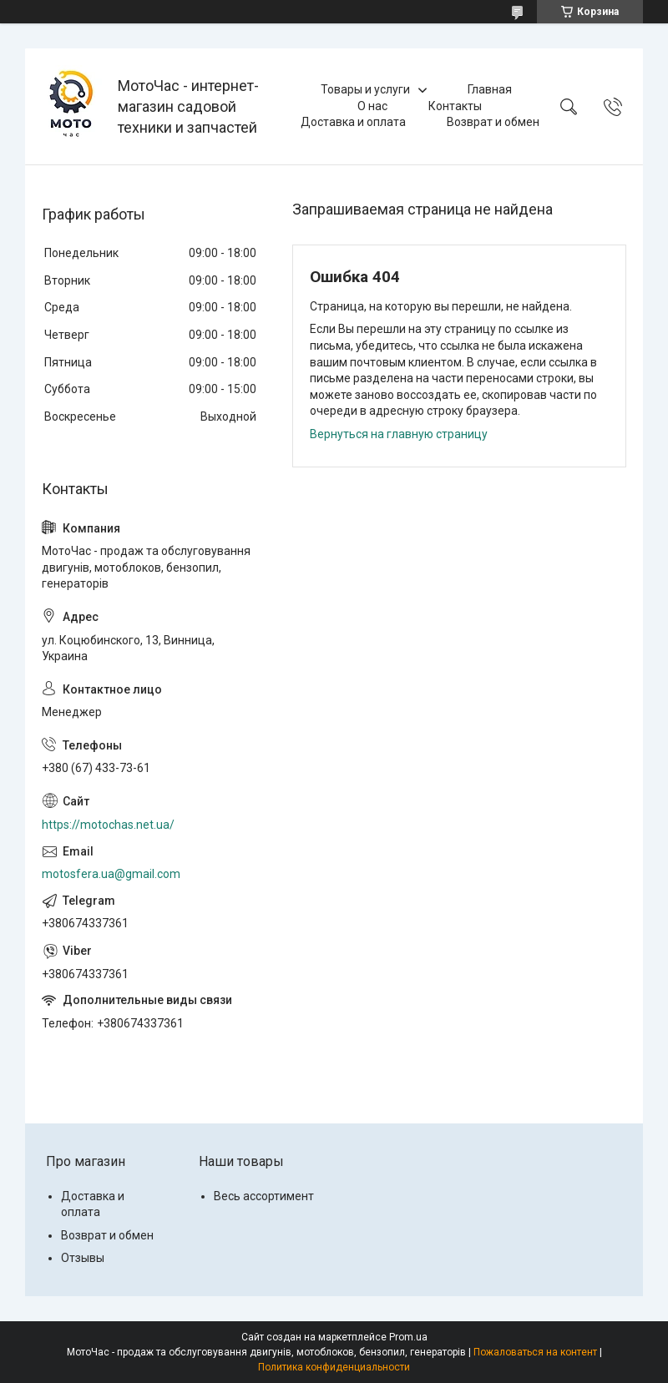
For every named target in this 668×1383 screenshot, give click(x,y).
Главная (490, 89)
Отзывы (82, 1257)
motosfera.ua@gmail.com (111, 874)
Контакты (455, 106)
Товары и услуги (365, 89)
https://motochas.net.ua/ (108, 824)
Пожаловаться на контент (535, 1352)
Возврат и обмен (493, 122)
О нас (372, 106)
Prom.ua (408, 1337)
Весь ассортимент (264, 1196)
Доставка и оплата (353, 122)
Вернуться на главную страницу (399, 434)
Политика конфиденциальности (334, 1367)
